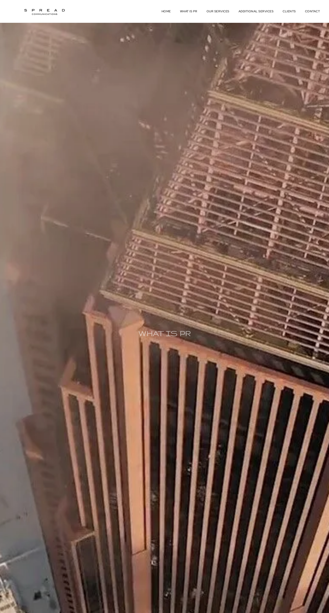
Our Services (218, 11)
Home (166, 11)
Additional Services (256, 11)
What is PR (188, 11)
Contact (312, 11)
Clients (289, 11)
